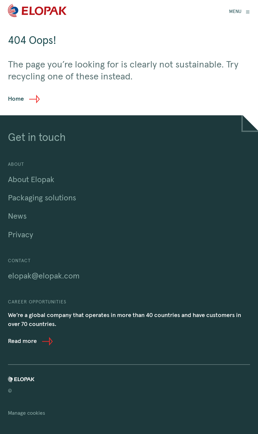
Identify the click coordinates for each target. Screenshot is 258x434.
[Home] (37, 12)
